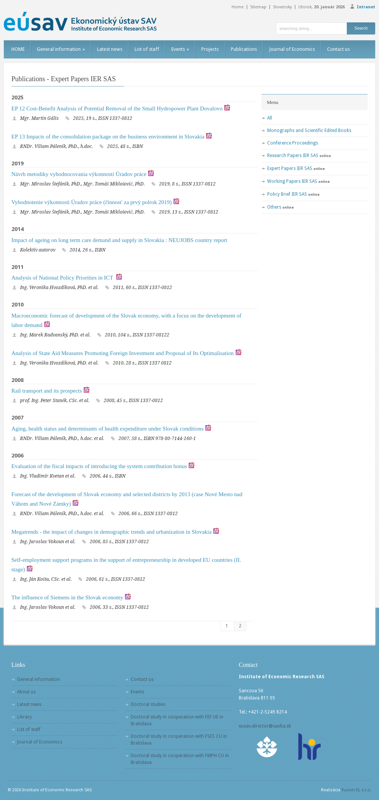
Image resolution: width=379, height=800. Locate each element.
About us (26, 692)
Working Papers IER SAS (292, 181)
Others (274, 207)
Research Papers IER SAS (292, 155)
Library (24, 717)
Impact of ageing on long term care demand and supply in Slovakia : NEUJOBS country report (119, 240)
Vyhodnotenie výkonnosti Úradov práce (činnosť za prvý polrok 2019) (91, 202)
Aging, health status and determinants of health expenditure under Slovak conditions (107, 429)
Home (238, 7)
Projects (210, 49)
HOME (18, 49)
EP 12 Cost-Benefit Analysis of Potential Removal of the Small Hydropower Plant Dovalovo (116, 108)
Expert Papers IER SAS (289, 168)
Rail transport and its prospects (46, 391)
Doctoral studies (148, 704)
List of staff (147, 49)
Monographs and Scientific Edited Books (309, 130)
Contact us (338, 49)
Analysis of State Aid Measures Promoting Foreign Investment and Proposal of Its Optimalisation (122, 353)
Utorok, (321, 7)
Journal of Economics (292, 49)
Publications (244, 49)
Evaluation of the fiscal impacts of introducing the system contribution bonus (99, 466)
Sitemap (258, 7)
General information (61, 49)
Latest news (109, 49)
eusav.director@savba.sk (265, 726)
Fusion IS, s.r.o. (356, 789)
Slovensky (282, 7)
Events (180, 49)
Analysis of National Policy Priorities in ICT (62, 278)
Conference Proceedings (292, 143)
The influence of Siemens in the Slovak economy (67, 597)
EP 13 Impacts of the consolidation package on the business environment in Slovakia (107, 137)
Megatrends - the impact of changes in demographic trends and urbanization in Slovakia (111, 532)
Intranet (366, 7)
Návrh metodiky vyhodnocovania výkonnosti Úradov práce (78, 174)
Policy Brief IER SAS (287, 194)
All (269, 118)
